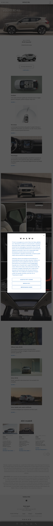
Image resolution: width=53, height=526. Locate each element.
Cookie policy (34, 263)
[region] (26, 263)
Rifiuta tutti (26, 283)
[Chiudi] (43, 235)
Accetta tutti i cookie (26, 279)
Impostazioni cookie (26, 287)
